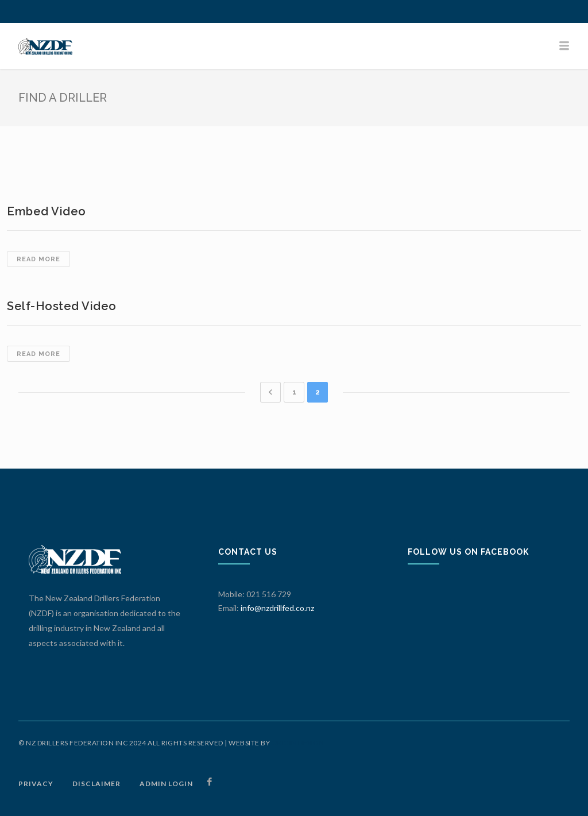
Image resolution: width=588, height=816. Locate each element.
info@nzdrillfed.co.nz (277, 608)
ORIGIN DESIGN (298, 742)
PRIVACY (35, 783)
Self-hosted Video (62, 306)
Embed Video (46, 211)
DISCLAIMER (96, 783)
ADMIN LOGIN (166, 783)
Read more (43, 260)
